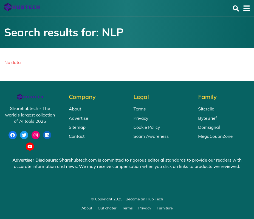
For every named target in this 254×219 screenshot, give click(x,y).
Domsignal (209, 127)
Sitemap (77, 127)
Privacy (141, 118)
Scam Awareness (151, 136)
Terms (140, 109)
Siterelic (206, 109)
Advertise (78, 118)
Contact (77, 136)
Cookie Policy (147, 127)
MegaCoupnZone (215, 136)
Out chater (107, 208)
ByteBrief (207, 118)
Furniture (165, 208)
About (75, 109)
